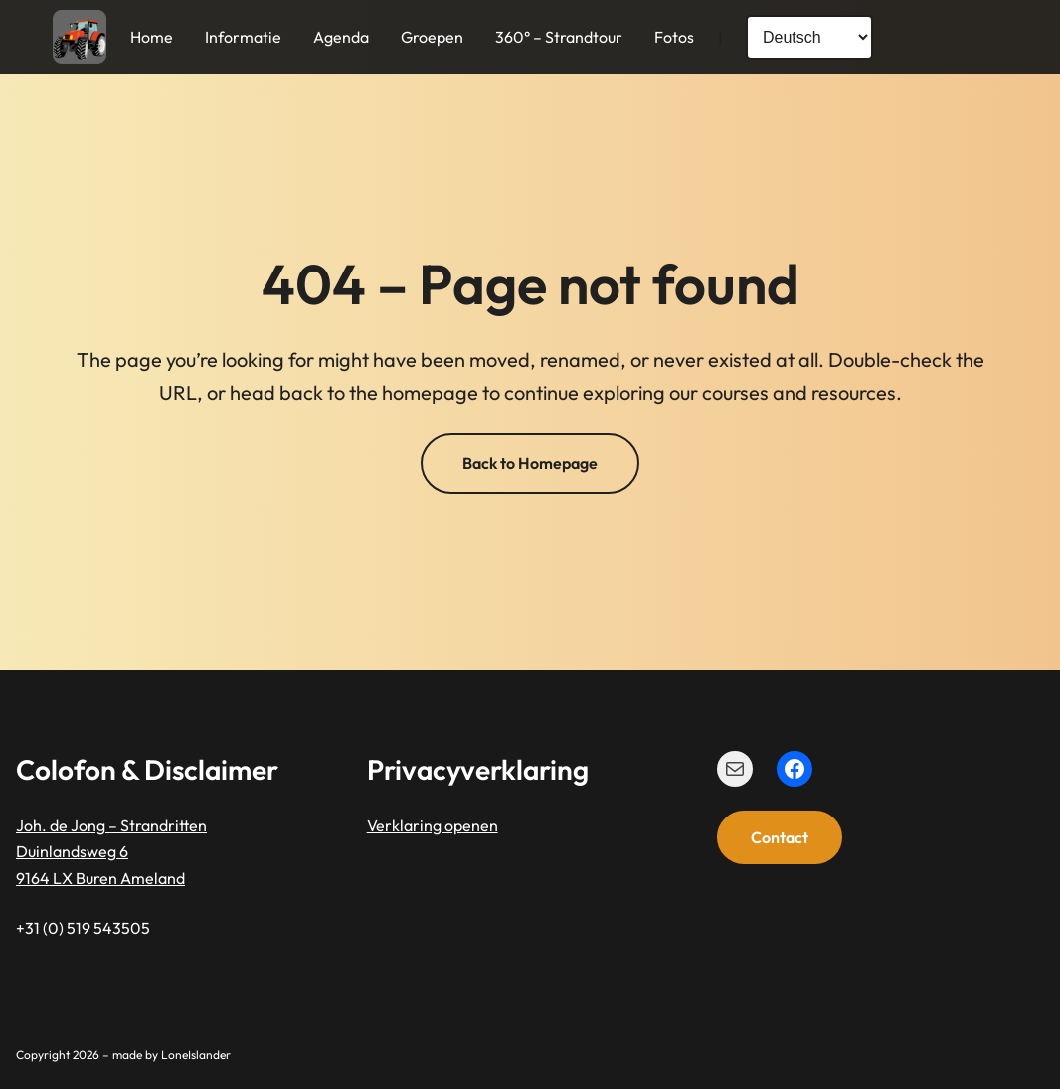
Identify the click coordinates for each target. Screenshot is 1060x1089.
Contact (779, 837)
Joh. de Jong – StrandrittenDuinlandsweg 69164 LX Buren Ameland (111, 852)
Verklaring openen (432, 825)
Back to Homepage (530, 463)
